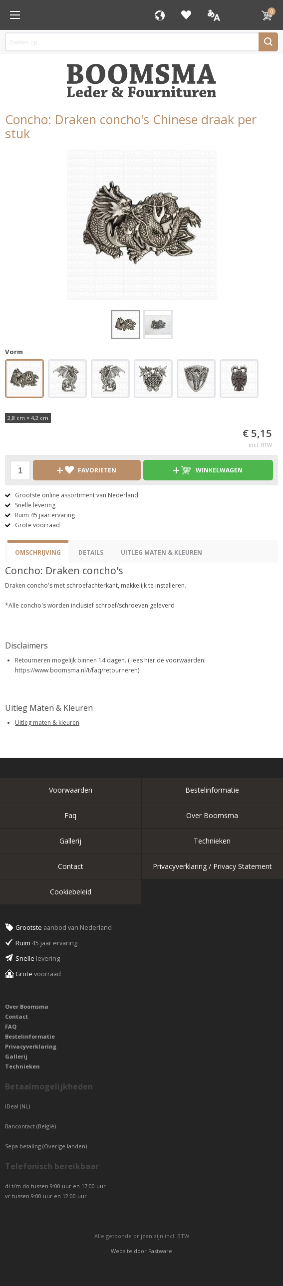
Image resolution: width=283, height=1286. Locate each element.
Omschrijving (38, 552)
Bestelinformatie (212, 790)
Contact (70, 866)
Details (90, 552)
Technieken (212, 841)
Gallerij (70, 841)
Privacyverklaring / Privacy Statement (212, 866)
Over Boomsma (212, 815)
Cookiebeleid (70, 891)
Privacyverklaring (30, 1046)
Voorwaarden (70, 790)
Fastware (160, 1251)
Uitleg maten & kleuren (47, 722)
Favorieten (186, 15)
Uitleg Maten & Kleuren (161, 552)
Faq (70, 815)
